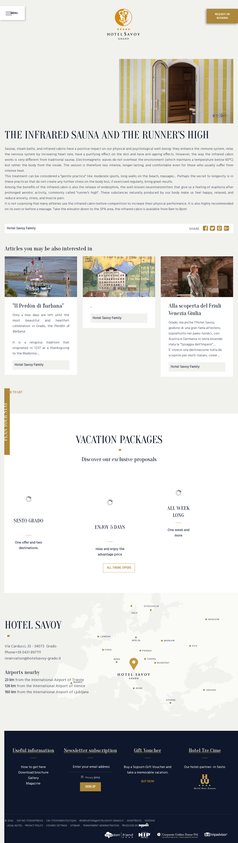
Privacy (92, 778)
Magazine (33, 783)
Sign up (90, 786)
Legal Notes (14, 826)
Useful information (33, 750)
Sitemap (75, 826)
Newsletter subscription (90, 750)
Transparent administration (101, 826)
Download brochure (33, 772)
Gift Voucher (147, 750)
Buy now (147, 781)
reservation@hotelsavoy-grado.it (33, 658)
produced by (135, 826)
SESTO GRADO (28, 521)
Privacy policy (34, 826)
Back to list (13, 392)
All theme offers (119, 568)
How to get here (33, 767)
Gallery (33, 778)
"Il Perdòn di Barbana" (38, 305)
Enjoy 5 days (110, 527)
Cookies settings (56, 826)
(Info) (97, 778)
